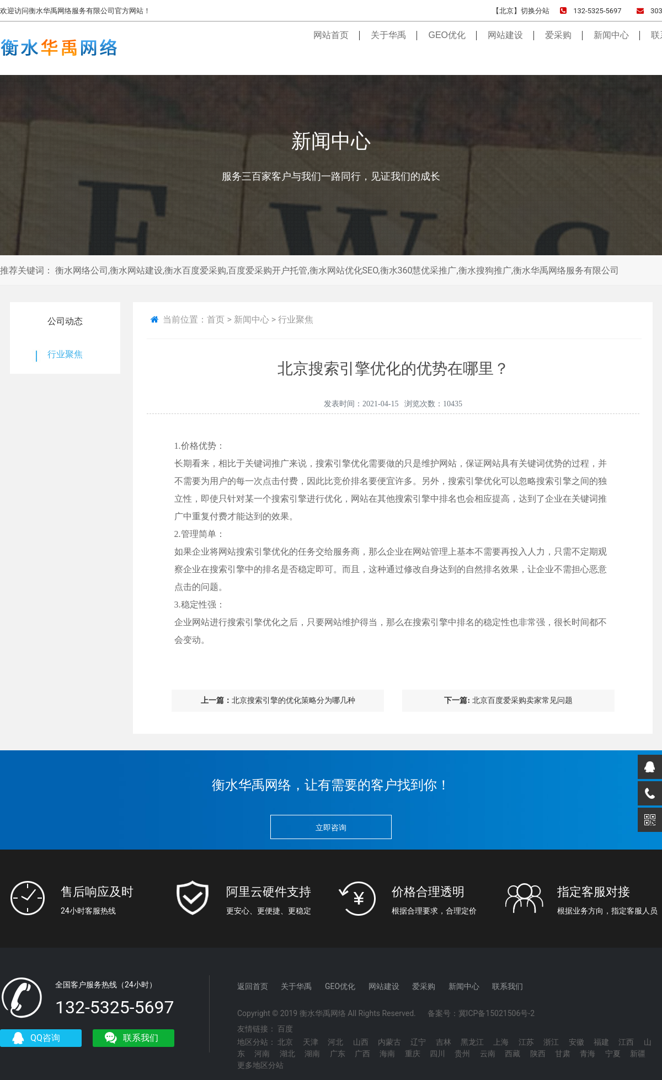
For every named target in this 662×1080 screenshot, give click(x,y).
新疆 (637, 1053)
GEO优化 (447, 45)
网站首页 (331, 45)
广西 (362, 1053)
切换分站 (535, 11)
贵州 (462, 1053)
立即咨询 (331, 827)
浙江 (551, 1042)
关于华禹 (388, 45)
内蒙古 (389, 1042)
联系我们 (507, 986)
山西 (361, 1042)
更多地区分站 (260, 1065)
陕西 (538, 1053)
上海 (501, 1042)
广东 (337, 1053)
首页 (216, 319)
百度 (285, 1028)
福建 (601, 1042)
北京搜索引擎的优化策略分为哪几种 (278, 700)
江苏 (526, 1042)
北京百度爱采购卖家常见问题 (508, 700)
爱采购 (558, 45)
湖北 (287, 1053)
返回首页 (252, 986)
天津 (310, 1042)
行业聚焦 (65, 354)
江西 (626, 1042)
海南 (387, 1053)
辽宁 (418, 1042)
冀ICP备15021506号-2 (496, 1013)
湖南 (312, 1053)
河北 (335, 1042)
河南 (262, 1053)
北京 (285, 1042)
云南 (487, 1053)
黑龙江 (472, 1042)
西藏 (512, 1053)
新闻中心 (611, 45)
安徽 (576, 1042)
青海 (587, 1053)
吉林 (443, 1042)
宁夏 (613, 1053)
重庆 (412, 1053)
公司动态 (65, 321)
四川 (437, 1053)
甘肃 (562, 1053)
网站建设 (505, 45)
